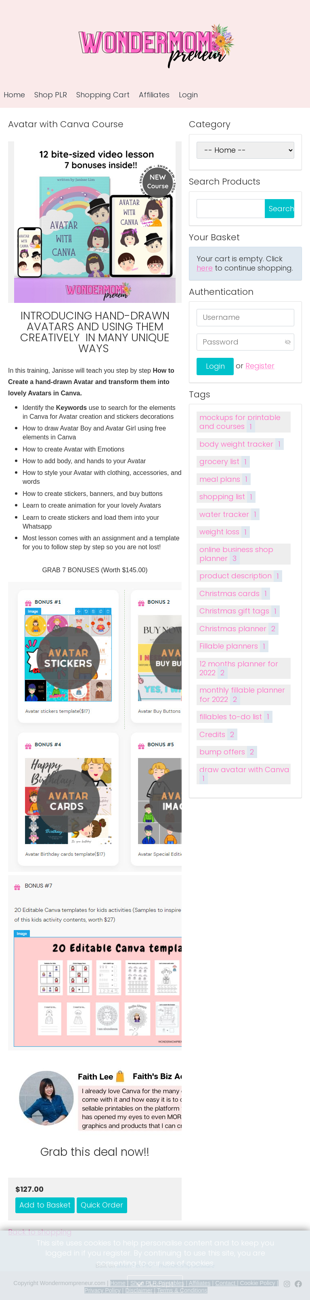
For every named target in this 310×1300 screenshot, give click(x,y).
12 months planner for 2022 (238, 669)
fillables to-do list (235, 716)
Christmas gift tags (239, 611)
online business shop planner (236, 554)
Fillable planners (233, 646)
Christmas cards (234, 593)
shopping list (227, 497)
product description (240, 576)
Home (14, 95)
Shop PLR (50, 95)
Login (188, 95)
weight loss (224, 532)
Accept (160, 1284)
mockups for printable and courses (240, 422)
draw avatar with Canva (244, 774)
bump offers (228, 752)
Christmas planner (238, 628)
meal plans (224, 479)
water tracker (229, 514)
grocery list (224, 462)
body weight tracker (241, 444)
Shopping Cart (103, 95)
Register (259, 366)
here (205, 268)
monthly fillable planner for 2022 (242, 695)
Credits (218, 734)
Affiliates (154, 95)
